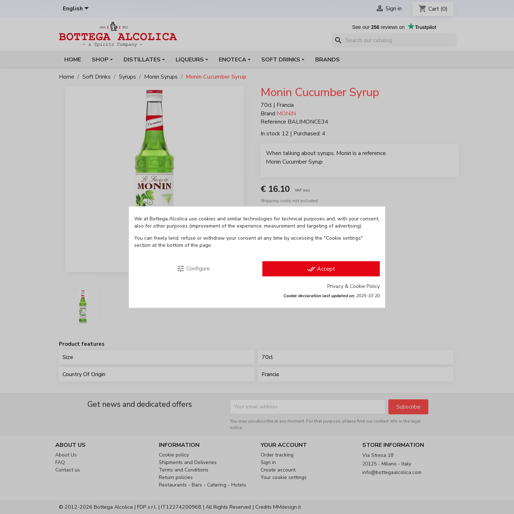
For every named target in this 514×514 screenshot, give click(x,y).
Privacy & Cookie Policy (353, 286)
